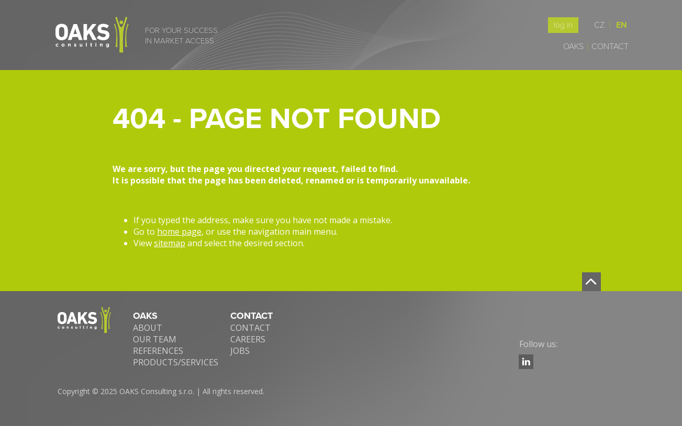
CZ (602, 25)
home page (179, 231)
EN (621, 25)
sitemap (169, 243)
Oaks (573, 46)
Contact (610, 46)
